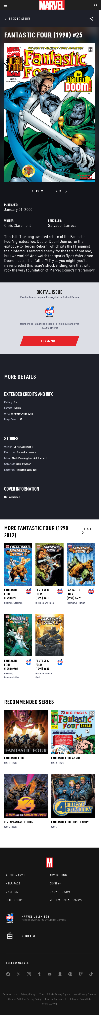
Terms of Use (10, 994)
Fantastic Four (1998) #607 (42, 665)
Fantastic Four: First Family (69, 822)
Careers (12, 891)
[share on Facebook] (8, 975)
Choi (37, 677)
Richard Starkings (26, 469)
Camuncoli (9, 677)
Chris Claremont (17, 225)
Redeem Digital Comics (66, 900)
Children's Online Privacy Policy (24, 998)
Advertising (58, 875)
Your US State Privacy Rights (54, 994)
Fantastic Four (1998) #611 (11, 594)
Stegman (18, 602)
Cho (17, 677)
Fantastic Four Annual (66, 758)
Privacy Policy (28, 994)
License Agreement (55, 998)
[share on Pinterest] (70, 975)
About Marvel (16, 875)
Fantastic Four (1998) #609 (73, 594)
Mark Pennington (22, 458)
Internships (15, 900)
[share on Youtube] (50, 975)
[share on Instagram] (29, 975)
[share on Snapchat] (60, 975)
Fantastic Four (14, 758)
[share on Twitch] (81, 975)
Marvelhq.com (60, 891)
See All (86, 530)
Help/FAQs (13, 883)
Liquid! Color (23, 463)
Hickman (8, 602)
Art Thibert (40, 458)
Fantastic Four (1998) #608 (11, 665)
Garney (48, 673)
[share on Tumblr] (39, 975)
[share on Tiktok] (91, 975)
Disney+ (55, 883)
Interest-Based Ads (80, 998)
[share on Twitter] (19, 975)
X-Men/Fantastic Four (18, 822)
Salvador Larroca (62, 225)
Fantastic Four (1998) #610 (42, 594)
